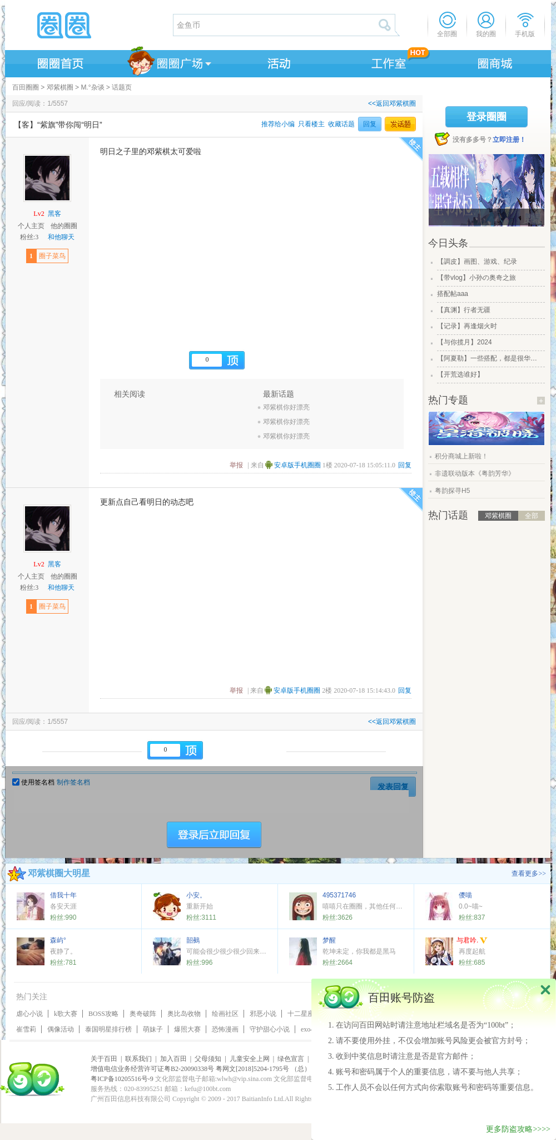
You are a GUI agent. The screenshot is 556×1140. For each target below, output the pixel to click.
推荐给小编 (278, 124)
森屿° (58, 940)
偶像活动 (60, 1029)
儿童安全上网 (250, 1059)
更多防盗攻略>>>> (518, 1129)
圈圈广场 (168, 61)
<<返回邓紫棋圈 (392, 103)
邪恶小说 (263, 1014)
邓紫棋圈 (60, 87)
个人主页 (31, 226)
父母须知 (208, 1059)
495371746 (339, 895)
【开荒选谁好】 (460, 374)
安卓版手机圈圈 (297, 465)
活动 (277, 61)
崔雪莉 (26, 1029)
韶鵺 (193, 940)
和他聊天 (61, 237)
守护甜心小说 (270, 1029)
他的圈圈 (64, 226)
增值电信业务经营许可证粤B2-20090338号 (152, 1069)
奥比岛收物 (184, 1014)
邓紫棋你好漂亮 (286, 407)
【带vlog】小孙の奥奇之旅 (476, 278)
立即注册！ (509, 140)
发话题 (400, 124)
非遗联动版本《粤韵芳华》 (475, 473)
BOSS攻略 (103, 1014)
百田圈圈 (25, 87)
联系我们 (138, 1059)
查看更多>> (529, 873)
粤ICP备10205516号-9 (122, 1079)
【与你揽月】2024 (464, 342)
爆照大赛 (187, 1029)
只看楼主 (311, 124)
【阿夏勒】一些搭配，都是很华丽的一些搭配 (490, 358)
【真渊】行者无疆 (463, 310)
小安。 (196, 895)
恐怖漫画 (225, 1029)
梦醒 (329, 940)
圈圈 (88, 25)
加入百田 (173, 1059)
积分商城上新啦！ (461, 456)
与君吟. (472, 941)
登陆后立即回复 (214, 835)
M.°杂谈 (92, 87)
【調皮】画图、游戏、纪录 (477, 261)
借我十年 (63, 895)
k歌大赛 (65, 1014)
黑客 (54, 214)
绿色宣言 (290, 1059)
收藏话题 (341, 124)
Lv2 (38, 214)
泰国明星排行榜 (108, 1029)
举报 (236, 465)
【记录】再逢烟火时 (467, 326)
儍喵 (465, 895)
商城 (495, 61)
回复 (369, 124)
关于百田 (104, 1059)
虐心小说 (29, 1014)
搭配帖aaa (452, 294)
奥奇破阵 (143, 1014)
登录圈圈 (486, 116)
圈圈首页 (59, 61)
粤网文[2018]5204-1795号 (252, 1069)
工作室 (386, 61)
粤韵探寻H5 (452, 491)
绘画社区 (225, 1014)
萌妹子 (153, 1029)
